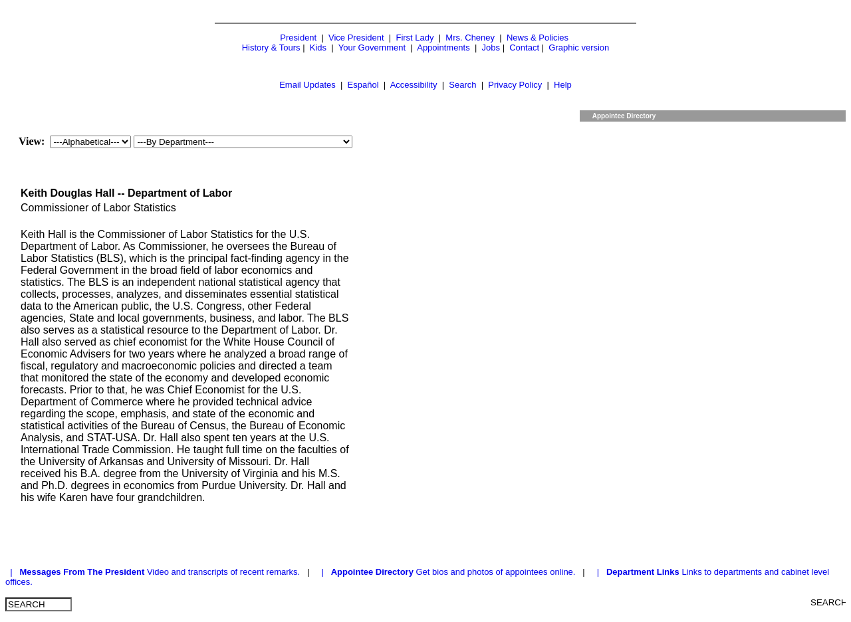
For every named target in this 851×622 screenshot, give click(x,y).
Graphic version (578, 47)
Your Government (372, 47)
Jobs (491, 47)
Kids (318, 47)
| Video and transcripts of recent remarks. (154, 572)
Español (363, 85)
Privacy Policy (515, 85)
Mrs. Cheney (470, 38)
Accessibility (413, 85)
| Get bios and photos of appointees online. (447, 572)
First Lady (414, 38)
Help (563, 85)
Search (462, 85)
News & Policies (537, 38)
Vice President (356, 38)
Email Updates (307, 85)
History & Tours (271, 47)
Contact (524, 47)
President (298, 38)
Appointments (443, 47)
